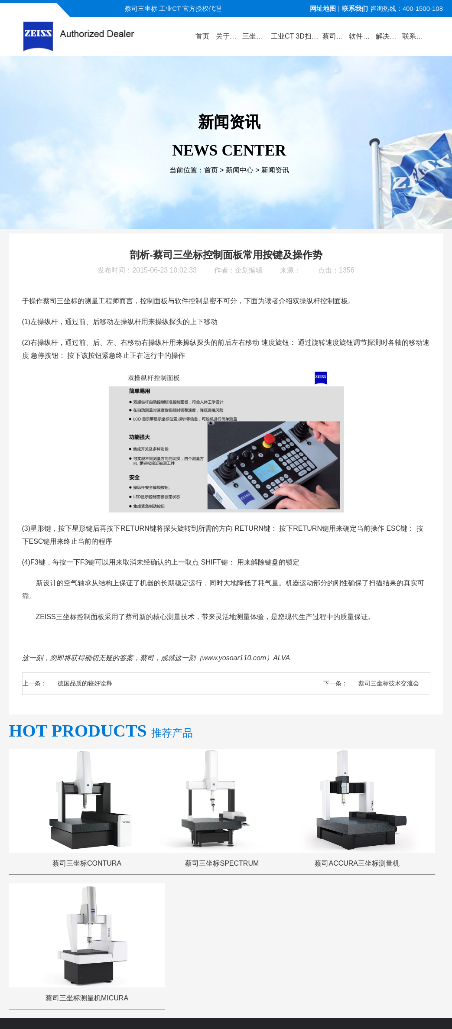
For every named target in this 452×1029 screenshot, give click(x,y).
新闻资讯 (275, 170)
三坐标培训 (352, 908)
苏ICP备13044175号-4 (240, 1014)
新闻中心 (240, 170)
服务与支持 (259, 908)
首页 (211, 170)
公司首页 (56, 908)
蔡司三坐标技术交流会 (388, 683)
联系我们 (355, 8)
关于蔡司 (96, 908)
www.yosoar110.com (234, 658)
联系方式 (396, 908)
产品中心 (136, 908)
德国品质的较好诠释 (85, 683)
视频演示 (176, 908)
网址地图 (323, 8)
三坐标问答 (306, 908)
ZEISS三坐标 (53, 616)
